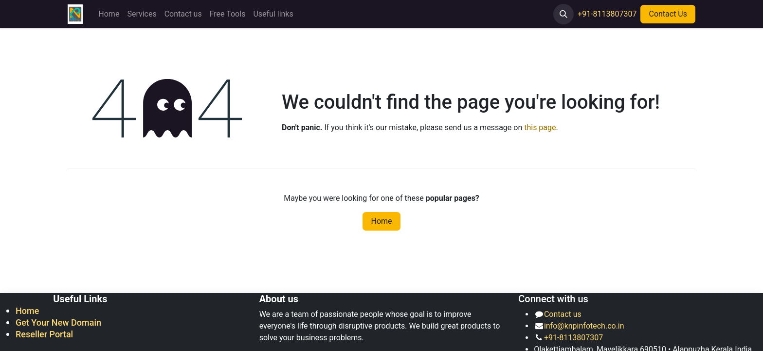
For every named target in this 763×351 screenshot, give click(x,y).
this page (540, 127)
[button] (563, 14)
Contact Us (668, 14)
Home (381, 221)
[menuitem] (108, 14)
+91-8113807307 (607, 14)
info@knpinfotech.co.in (584, 326)
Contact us (562, 314)
